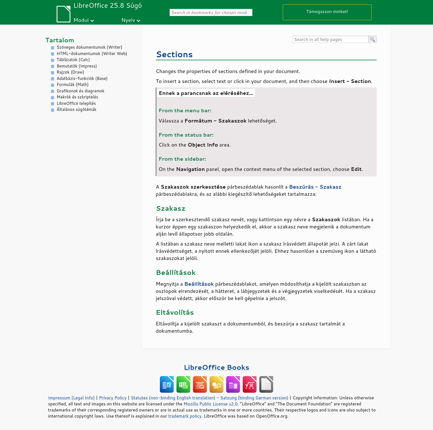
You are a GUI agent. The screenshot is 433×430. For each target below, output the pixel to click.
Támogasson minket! (327, 11)
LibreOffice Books (216, 367)
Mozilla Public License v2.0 (211, 404)
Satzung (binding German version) (254, 398)
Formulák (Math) (73, 84)
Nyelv (128, 20)
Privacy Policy (112, 398)
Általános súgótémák (76, 109)
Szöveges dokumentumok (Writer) (89, 47)
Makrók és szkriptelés (77, 97)
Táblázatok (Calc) (73, 59)
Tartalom (59, 40)
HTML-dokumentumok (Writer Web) (92, 53)
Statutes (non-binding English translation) (173, 398)
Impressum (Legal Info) (71, 398)
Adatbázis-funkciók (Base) (82, 78)
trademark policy (184, 416)
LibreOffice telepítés (76, 103)
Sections (174, 54)
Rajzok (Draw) (70, 72)
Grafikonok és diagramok (80, 91)
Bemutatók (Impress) (77, 66)
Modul (81, 20)
